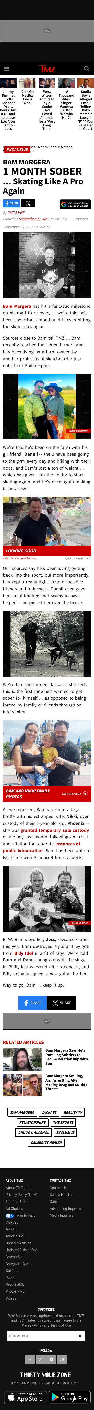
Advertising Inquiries (65, 1209)
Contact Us (58, 1188)
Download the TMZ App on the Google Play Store (70, 1397)
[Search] (87, 68)
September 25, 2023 (34, 219)
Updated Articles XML (22, 1250)
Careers (56, 1202)
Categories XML (18, 1264)
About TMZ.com (18, 1188)
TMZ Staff (16, 212)
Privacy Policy (32, 1325)
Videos (11, 1298)
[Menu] (7, 68)
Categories (14, 1257)
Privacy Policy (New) (21, 1195)
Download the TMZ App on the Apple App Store (25, 1397)
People (11, 1278)
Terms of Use (16, 1202)
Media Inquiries (61, 1215)
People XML (15, 1284)
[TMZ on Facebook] (30, 1359)
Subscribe (80, 1336)
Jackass (48, 1112)
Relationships (32, 1122)
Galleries (12, 1271)
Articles (12, 1229)
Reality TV (73, 1112)
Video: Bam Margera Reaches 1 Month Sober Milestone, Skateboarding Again (20, 558)
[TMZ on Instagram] (62, 1359)
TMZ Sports (63, 1122)
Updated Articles (18, 1243)
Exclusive (65, 1132)
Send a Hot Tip (61, 1195)
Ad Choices (14, 1209)
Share (32, 1003)
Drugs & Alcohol (33, 1132)
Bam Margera (22, 1112)
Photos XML (15, 1291)
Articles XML (15, 1236)
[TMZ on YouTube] (51, 1359)
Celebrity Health (46, 1142)
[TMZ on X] (41, 1359)
